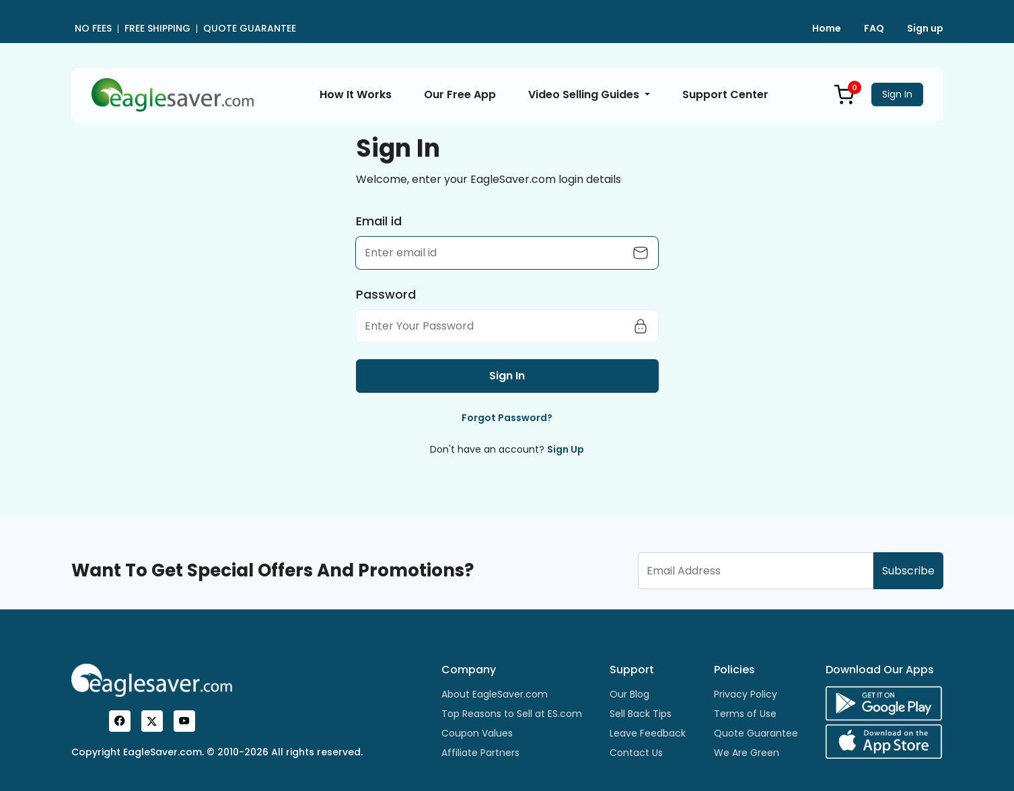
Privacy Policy (745, 694)
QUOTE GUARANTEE (249, 28)
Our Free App (460, 94)
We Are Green (746, 752)
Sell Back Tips (641, 713)
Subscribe (908, 570)
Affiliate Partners (480, 752)
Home (826, 28)
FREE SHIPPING (157, 28)
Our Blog (629, 694)
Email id (379, 221)
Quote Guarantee (756, 733)
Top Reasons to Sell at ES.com (511, 713)
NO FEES (93, 28)
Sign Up (565, 449)
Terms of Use (745, 713)
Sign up (925, 28)
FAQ (874, 28)
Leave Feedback (648, 733)
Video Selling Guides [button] (585, 94)
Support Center (725, 94)
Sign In (897, 94)
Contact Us (636, 752)
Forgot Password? (507, 417)
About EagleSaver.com (494, 694)
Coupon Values (477, 733)
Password (386, 294)
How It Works (356, 94)
